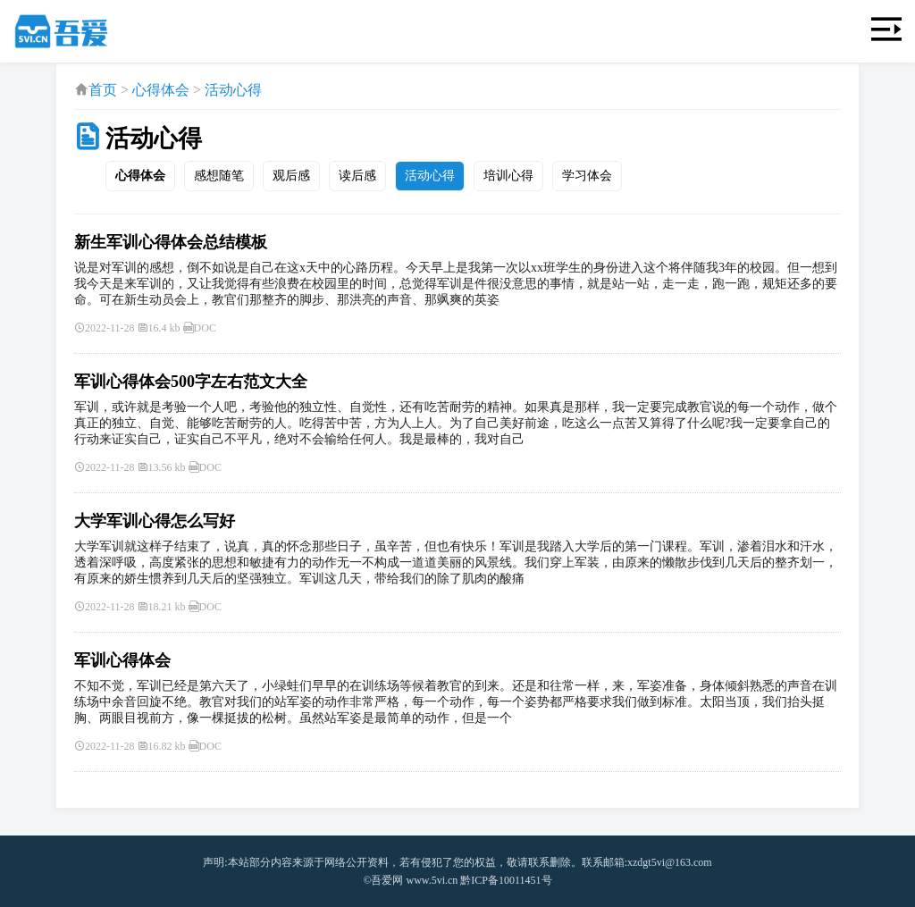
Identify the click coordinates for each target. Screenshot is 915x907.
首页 (102, 89)
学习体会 (587, 175)
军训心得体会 (122, 660)
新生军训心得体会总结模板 (170, 242)
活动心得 (233, 89)
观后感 (291, 175)
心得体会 (160, 89)
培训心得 (508, 175)
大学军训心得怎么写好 (154, 521)
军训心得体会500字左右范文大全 (190, 382)
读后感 (357, 175)
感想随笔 (219, 175)
